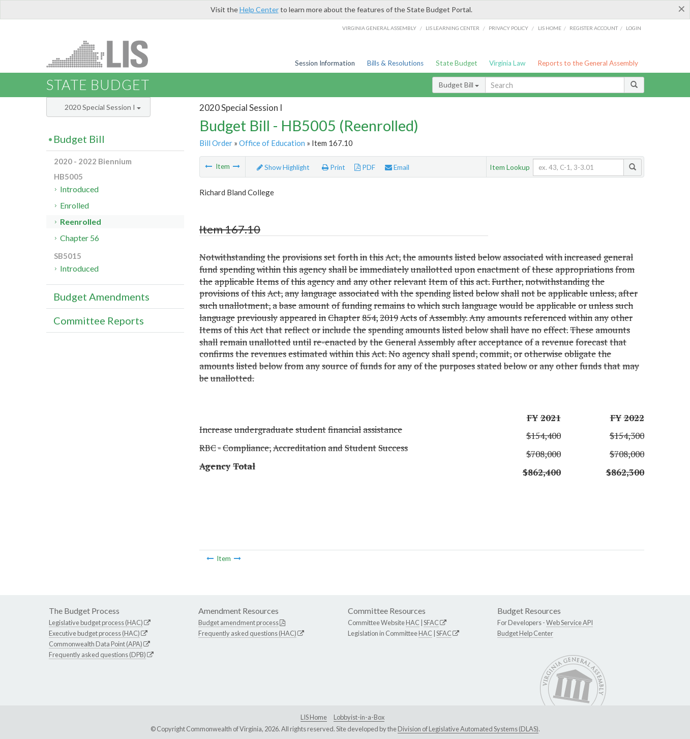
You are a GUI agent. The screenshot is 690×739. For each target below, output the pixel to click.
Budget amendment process (238, 622)
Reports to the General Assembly (587, 63)
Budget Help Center (525, 633)
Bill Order (215, 142)
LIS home (549, 28)
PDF (364, 167)
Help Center (259, 9)
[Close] (681, 8)
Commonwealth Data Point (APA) (95, 644)
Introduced (79, 189)
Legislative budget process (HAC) (96, 622)
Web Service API (569, 622)
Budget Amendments (101, 296)
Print (333, 167)
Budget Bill (459, 84)
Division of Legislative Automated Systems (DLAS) (468, 729)
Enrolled (74, 205)
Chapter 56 (79, 238)
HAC (412, 622)
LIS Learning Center (452, 28)
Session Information (325, 63)
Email (397, 167)
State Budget (456, 63)
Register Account (593, 28)
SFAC (431, 622)
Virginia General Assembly (379, 28)
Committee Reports (98, 320)
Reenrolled (80, 221)
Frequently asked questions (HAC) (247, 633)
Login (633, 28)
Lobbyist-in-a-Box (359, 717)
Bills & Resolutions (395, 63)
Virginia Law (507, 63)
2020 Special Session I (103, 107)
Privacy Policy (508, 28)
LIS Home (314, 717)
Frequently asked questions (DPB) (97, 655)
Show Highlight (283, 167)
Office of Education (272, 142)
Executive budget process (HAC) (94, 633)
